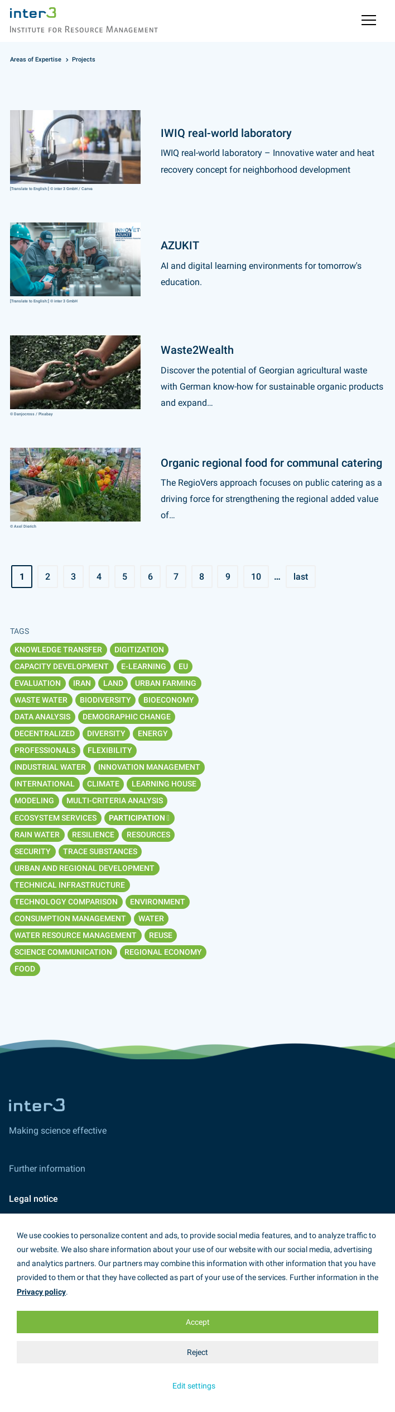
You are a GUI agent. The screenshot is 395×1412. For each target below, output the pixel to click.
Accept (198, 1322)
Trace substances (100, 851)
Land (113, 683)
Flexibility (110, 750)
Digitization (139, 649)
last (300, 576)
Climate (103, 783)
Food (25, 968)
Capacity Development (62, 666)
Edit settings (193, 1385)
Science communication (63, 951)
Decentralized (45, 733)
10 (256, 576)
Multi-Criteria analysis (114, 800)
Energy (153, 733)
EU (183, 666)
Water (151, 918)
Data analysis (42, 716)
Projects (83, 59)
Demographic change (127, 716)
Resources (148, 834)
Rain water (37, 834)
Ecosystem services (56, 817)
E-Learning (143, 666)
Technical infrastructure (70, 884)
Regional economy (163, 951)
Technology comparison (66, 901)
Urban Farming (165, 683)
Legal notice (33, 1198)
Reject (197, 1352)
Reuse (160, 935)
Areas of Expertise (35, 59)
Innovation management (149, 766)
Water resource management (76, 935)
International (45, 783)
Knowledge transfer (58, 649)
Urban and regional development (85, 868)
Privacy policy (41, 1291)
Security (33, 851)
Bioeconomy (168, 699)
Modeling (34, 800)
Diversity (106, 733)
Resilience (93, 834)
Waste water (41, 699)
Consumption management (70, 918)
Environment (157, 901)
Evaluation (38, 683)
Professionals (45, 750)
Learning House (164, 783)
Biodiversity (105, 699)
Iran (82, 683)
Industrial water (50, 766)
